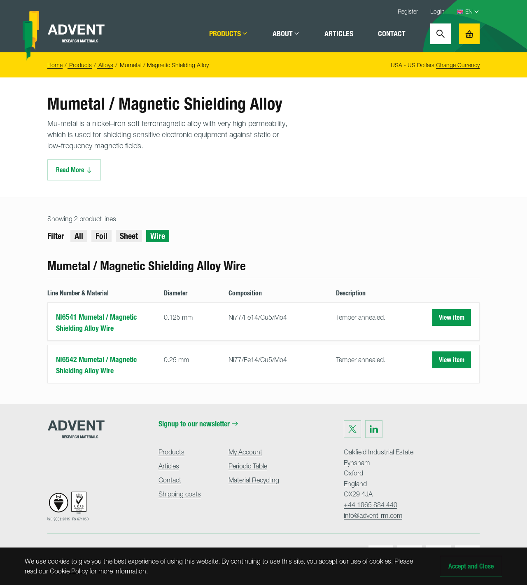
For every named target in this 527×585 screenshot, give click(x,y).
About (286, 33)
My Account (245, 452)
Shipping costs (180, 494)
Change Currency (458, 64)
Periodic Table (248, 466)
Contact (392, 33)
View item (451, 317)
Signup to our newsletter (198, 424)
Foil (101, 236)
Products (228, 33)
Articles (338, 33)
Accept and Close (471, 566)
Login (437, 11)
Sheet (129, 236)
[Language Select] (472, 11)
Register (408, 11)
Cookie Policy (69, 571)
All (79, 236)
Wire (157, 236)
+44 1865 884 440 (370, 504)
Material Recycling (254, 480)
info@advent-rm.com (373, 515)
